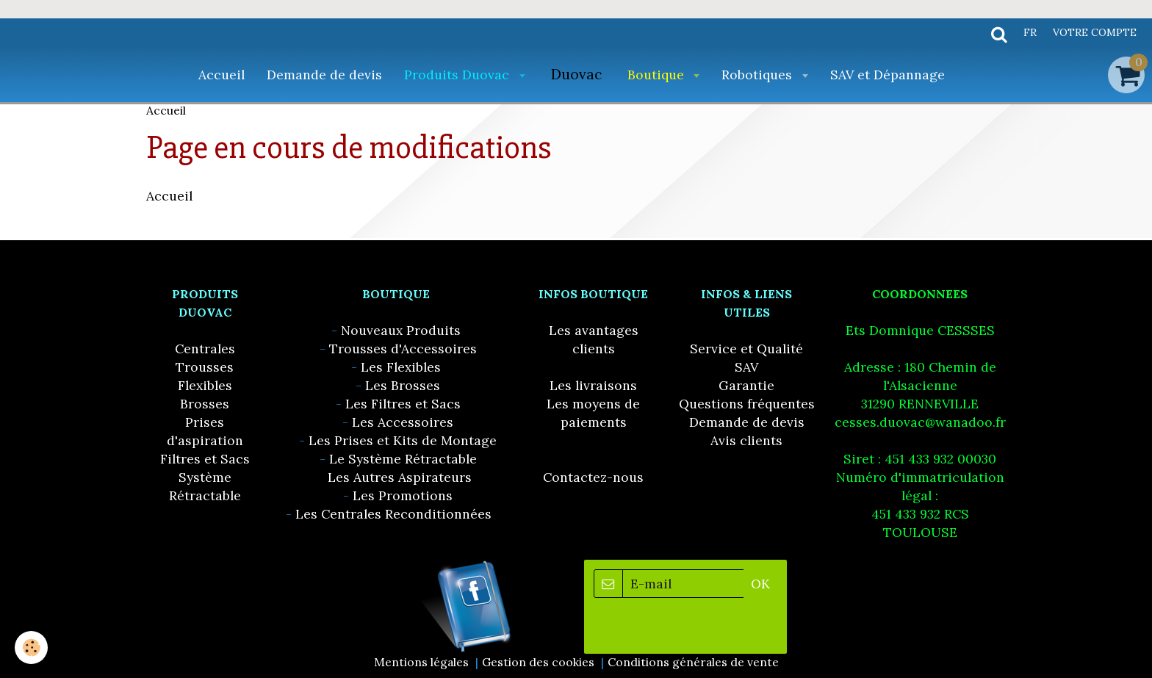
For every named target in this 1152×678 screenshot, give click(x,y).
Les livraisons (593, 385)
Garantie (746, 385)
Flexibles (205, 385)
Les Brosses (402, 385)
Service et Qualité (746, 348)
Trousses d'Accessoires (403, 348)
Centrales (205, 348)
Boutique (657, 74)
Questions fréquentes (747, 403)
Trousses (205, 366)
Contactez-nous (593, 477)
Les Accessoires (402, 422)
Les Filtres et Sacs (403, 403)
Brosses (204, 403)
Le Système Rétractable (403, 458)
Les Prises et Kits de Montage (403, 440)
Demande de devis (324, 74)
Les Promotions (403, 495)
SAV (746, 366)
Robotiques (758, 74)
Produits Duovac (458, 74)
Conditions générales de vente (693, 661)
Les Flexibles (401, 366)
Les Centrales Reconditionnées (393, 513)
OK (760, 583)
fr (1030, 32)
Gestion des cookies (538, 661)
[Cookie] (31, 647)
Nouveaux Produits (401, 330)
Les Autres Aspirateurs (400, 477)
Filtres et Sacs (205, 458)
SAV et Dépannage (887, 74)
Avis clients (746, 440)
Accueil (221, 74)
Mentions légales (421, 661)
